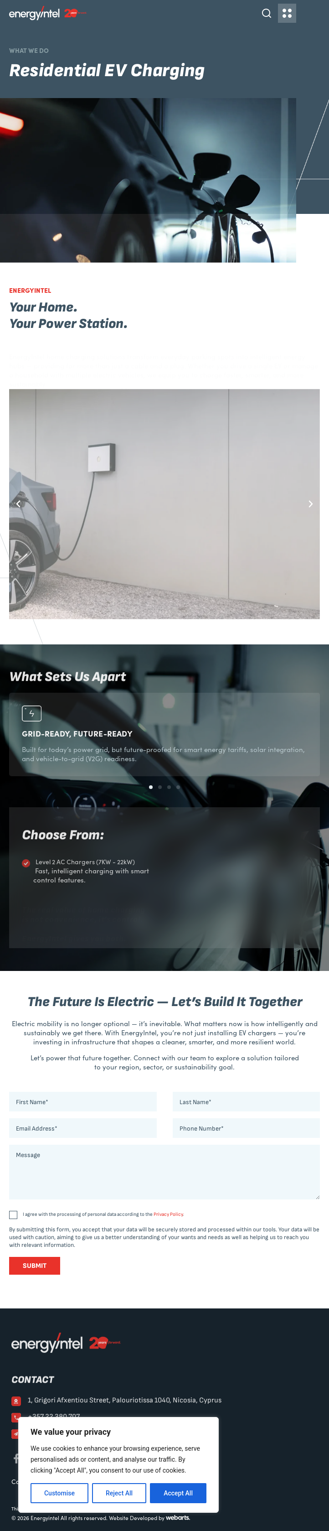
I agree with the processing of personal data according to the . (103, 1214)
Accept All (178, 1493)
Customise (59, 1493)
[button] (18, 504)
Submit (34, 1265)
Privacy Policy (168, 1214)
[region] (118, 1465)
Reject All (119, 1493)
